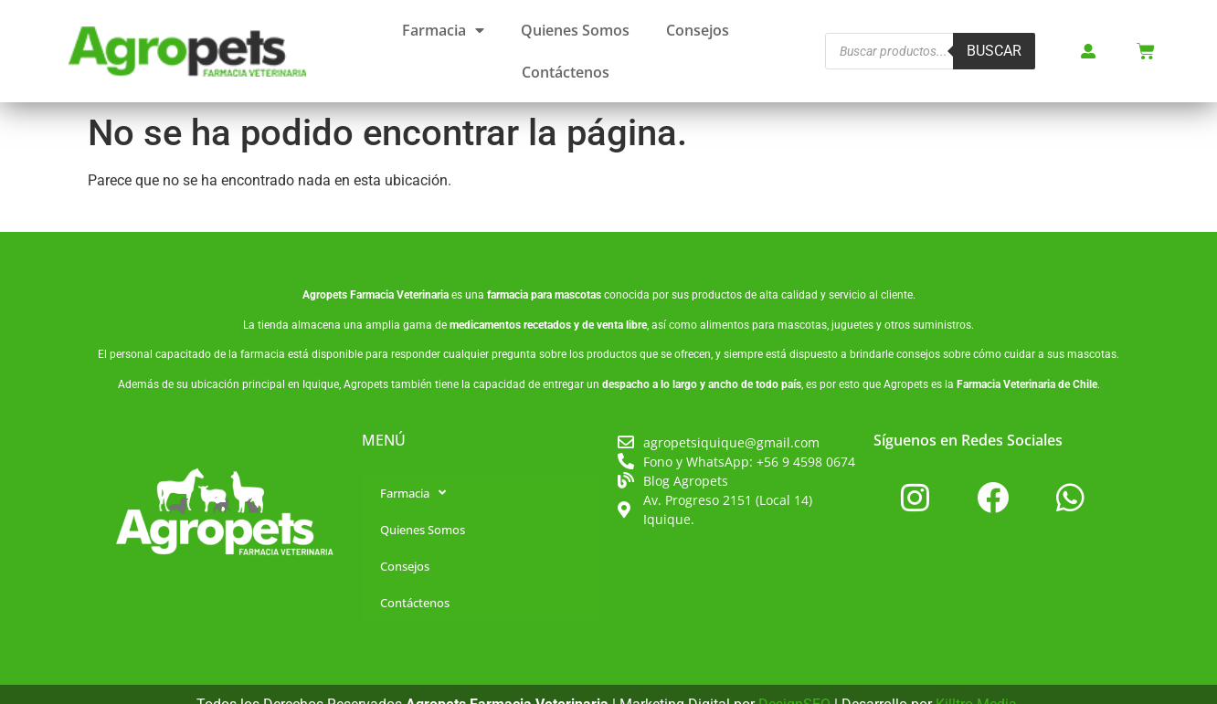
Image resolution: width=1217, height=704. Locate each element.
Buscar (994, 50)
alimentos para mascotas (763, 325)
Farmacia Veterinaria (399, 295)
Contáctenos (565, 72)
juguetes (852, 325)
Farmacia (443, 30)
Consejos (697, 30)
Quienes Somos (575, 30)
